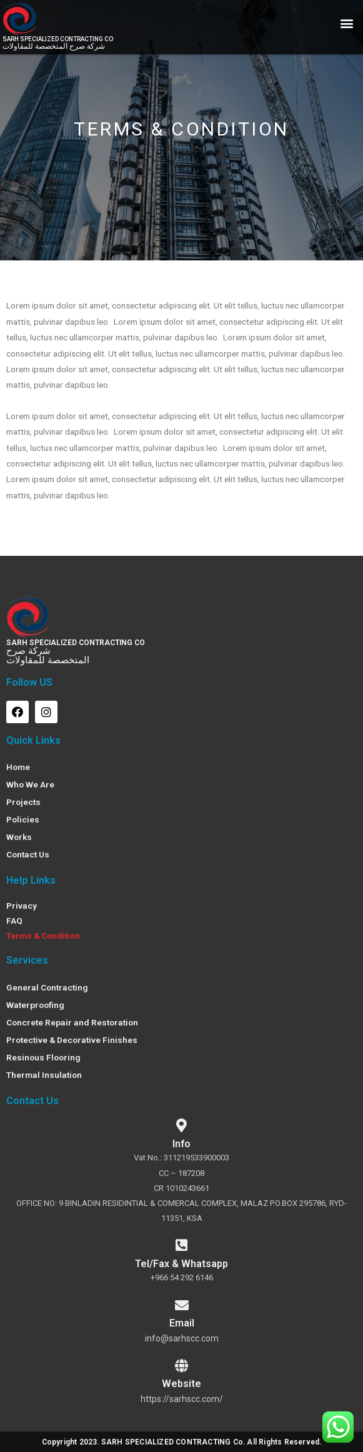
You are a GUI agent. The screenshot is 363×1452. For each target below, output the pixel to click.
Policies (22, 819)
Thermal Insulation (44, 1075)
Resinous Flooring (43, 1057)
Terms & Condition (43, 936)
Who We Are (30, 784)
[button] (346, 22)
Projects (23, 802)
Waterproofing (35, 1005)
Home (18, 767)
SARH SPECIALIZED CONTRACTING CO (75, 642)
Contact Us (27, 854)
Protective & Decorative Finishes (71, 1040)
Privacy (21, 906)
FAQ (14, 921)
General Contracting (47, 987)
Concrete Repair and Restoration (72, 1022)
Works (19, 837)
